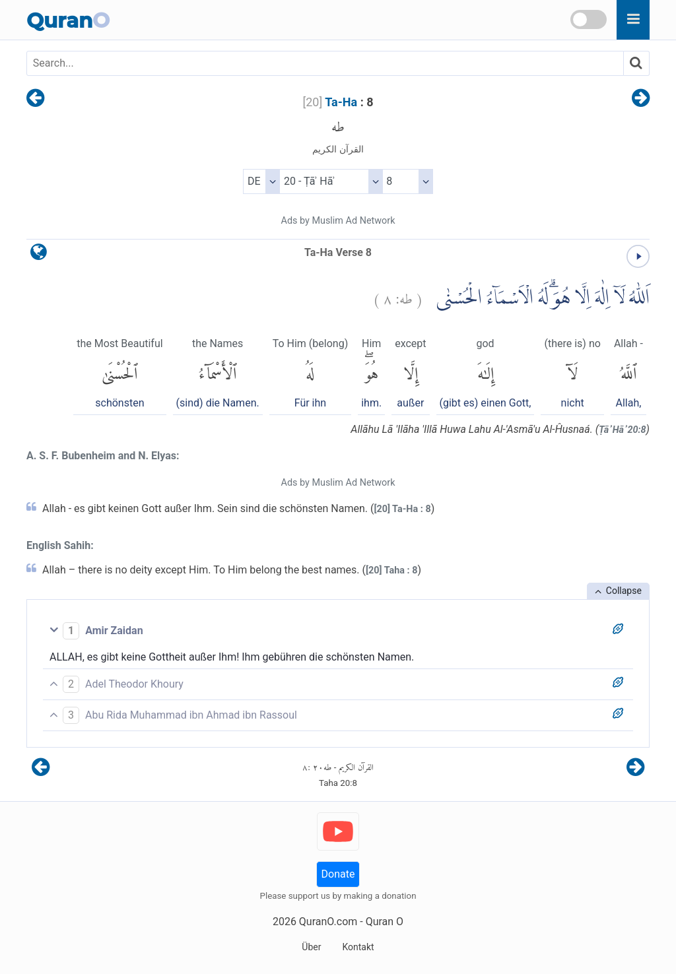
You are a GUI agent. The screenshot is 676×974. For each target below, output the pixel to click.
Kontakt (358, 947)
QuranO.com (328, 921)
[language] (38, 255)
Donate (338, 874)
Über (311, 947)
